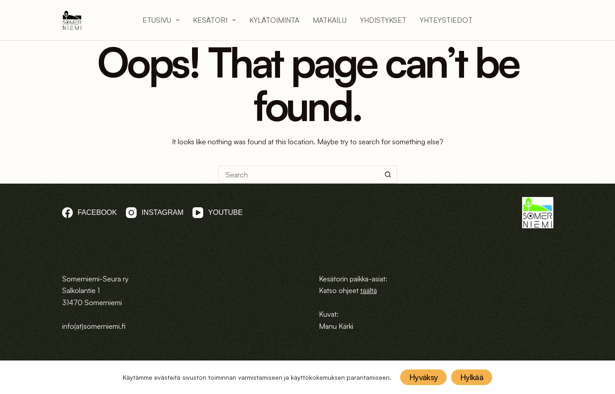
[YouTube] (217, 212)
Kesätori (214, 20)
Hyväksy (423, 377)
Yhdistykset (383, 20)
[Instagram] (155, 212)
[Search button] (388, 175)
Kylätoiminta (274, 20)
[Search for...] (298, 175)
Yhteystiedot (446, 20)
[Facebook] (89, 212)
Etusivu (161, 20)
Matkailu (330, 20)
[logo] (72, 20)
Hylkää (471, 377)
